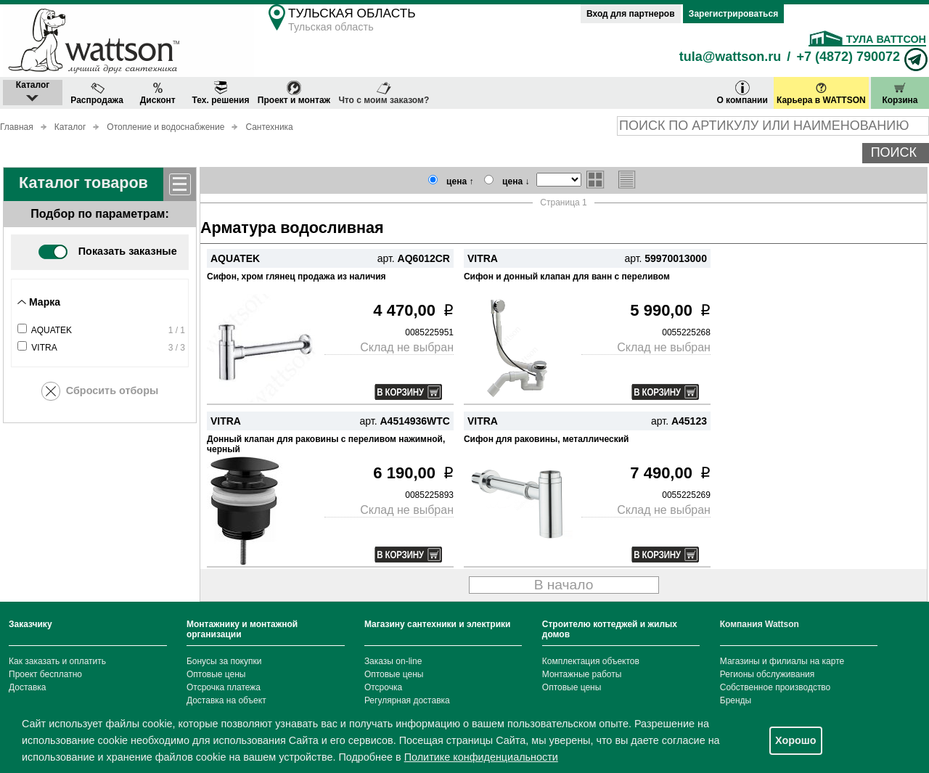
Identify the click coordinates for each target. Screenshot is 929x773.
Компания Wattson (759, 624)
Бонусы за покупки (224, 661)
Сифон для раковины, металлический (546, 439)
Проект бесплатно (45, 674)
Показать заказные (107, 251)
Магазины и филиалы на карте (782, 661)
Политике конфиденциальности (481, 757)
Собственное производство (775, 687)
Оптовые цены (216, 674)
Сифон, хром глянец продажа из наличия (296, 276)
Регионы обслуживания (767, 674)
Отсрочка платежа (224, 687)
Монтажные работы (582, 674)
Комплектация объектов (590, 661)
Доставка (27, 687)
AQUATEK (51, 330)
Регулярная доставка (407, 700)
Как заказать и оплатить (57, 661)
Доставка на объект (226, 700)
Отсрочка (383, 687)
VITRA (44, 348)
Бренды (735, 700)
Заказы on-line (393, 661)
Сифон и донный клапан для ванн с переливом (567, 276)
